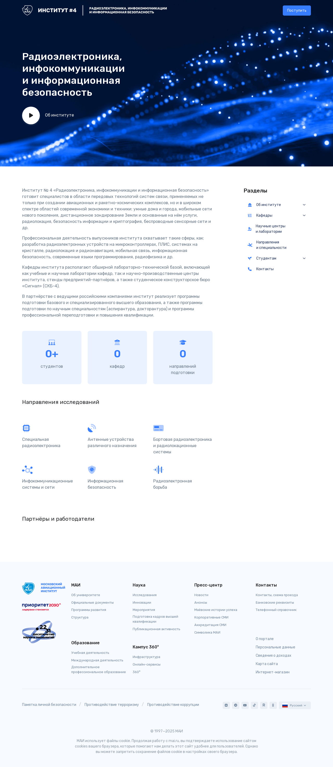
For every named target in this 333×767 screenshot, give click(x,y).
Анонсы (200, 602)
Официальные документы (92, 602)
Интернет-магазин (273, 672)
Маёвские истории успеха (215, 610)
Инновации (142, 602)
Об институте (264, 205)
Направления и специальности (267, 245)
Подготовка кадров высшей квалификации (155, 619)
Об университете (85, 595)
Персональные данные (275, 647)
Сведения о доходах (273, 655)
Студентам (262, 258)
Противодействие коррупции (173, 704)
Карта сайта (267, 664)
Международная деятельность (97, 660)
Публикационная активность (156, 629)
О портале (265, 639)
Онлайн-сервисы (147, 664)
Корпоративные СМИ (211, 617)
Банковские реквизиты (275, 602)
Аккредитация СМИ (210, 625)
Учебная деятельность (90, 653)
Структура (79, 617)
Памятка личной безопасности (49, 704)
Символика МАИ (207, 632)
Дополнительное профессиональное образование (98, 669)
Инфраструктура (146, 657)
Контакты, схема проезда (277, 595)
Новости (201, 595)
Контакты (261, 269)
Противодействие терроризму (112, 704)
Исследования (145, 595)
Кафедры (260, 215)
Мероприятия (144, 610)
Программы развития (88, 610)
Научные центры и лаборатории (267, 229)
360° (136, 672)
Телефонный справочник (276, 610)
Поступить (296, 10)
